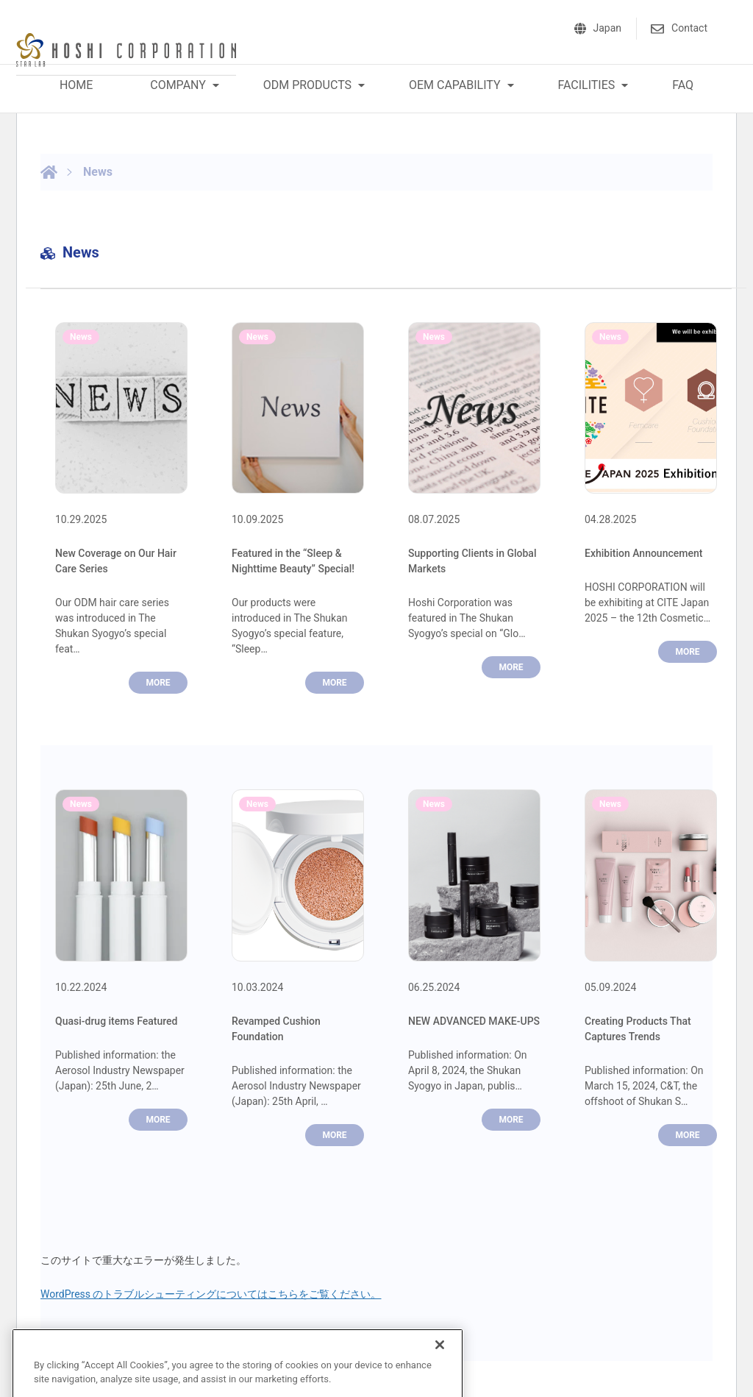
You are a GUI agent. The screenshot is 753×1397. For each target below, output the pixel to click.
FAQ (682, 85)
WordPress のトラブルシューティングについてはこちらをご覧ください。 (211, 1294)
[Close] (440, 1356)
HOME (76, 85)
